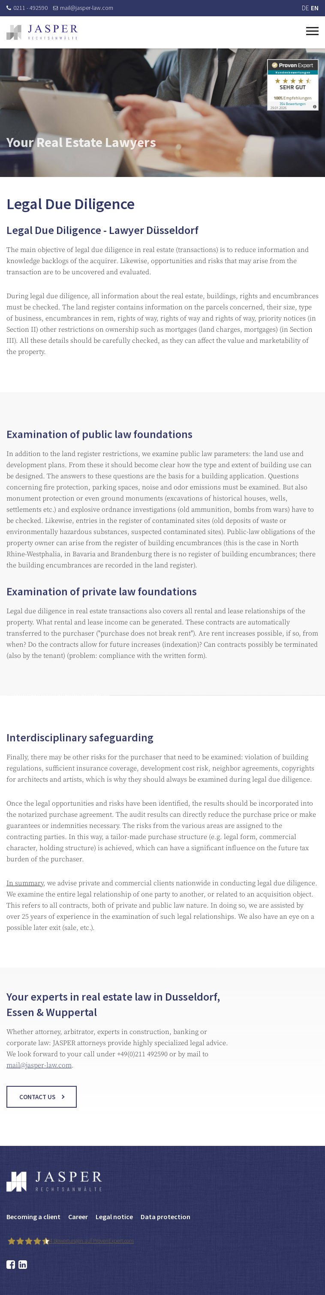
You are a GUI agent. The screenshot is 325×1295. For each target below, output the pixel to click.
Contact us (37, 1104)
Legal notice (114, 1216)
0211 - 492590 (27, 8)
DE (305, 8)
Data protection (165, 1216)
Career (78, 1216)
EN (315, 8)
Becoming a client (33, 1216)
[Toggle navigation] (312, 30)
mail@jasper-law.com (83, 8)
